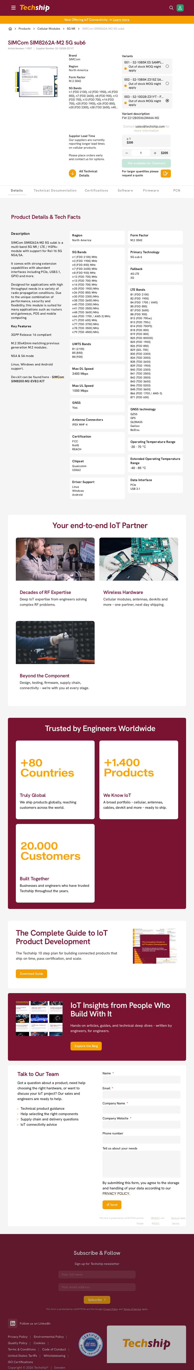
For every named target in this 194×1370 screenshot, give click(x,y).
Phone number (113, 1133)
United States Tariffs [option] (22, 1356)
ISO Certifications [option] (20, 1362)
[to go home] (34, 8)
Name (108, 1073)
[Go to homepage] (146, 1344)
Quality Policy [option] (17, 1343)
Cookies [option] (39, 1343)
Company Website (117, 1118)
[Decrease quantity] (127, 153)
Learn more (121, 20)
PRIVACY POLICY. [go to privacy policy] (116, 1193)
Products (24, 29)
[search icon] (171, 7)
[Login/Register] (180, 7)
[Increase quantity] (155, 153)
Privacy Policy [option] (18, 1337)
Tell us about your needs (120, 1148)
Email (108, 1088)
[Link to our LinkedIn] (14, 1323)
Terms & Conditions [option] (22, 1349)
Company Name (115, 1103)
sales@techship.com (150, 126)
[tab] (17, 190)
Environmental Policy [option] (49, 1337)
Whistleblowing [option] (54, 1356)
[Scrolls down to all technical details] (72, 173)
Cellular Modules (48, 29)
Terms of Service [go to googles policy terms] (175, 1221)
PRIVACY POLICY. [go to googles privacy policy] (155, 1221)
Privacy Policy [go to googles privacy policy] (110, 1309)
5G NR (71, 29)
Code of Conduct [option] (54, 1349)
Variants (127, 56)
